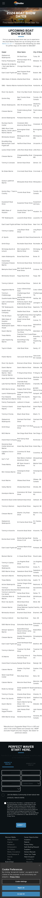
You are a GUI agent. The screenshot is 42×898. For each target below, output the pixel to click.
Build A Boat (9, 862)
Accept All (21, 894)
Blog (8, 859)
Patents (26, 842)
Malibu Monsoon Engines (12, 841)
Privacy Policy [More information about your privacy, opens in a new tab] (15, 877)
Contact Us (30, 859)
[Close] (39, 865)
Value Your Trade (30, 854)
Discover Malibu (10, 837)
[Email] (31, 778)
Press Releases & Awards (13, 856)
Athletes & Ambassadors (12, 846)
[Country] (31, 783)
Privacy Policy (28, 844)
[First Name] (11, 772)
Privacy (9, 816)
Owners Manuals (29, 852)
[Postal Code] (11, 783)
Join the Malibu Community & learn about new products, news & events (23, 796)
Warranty (29, 862)
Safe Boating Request (31, 847)
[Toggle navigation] (3, 3)
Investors (27, 839)
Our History (11, 849)
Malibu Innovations (13, 852)
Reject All (21, 888)
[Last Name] (31, 772)
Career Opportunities (31, 837)
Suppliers (27, 849)
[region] (21, 880)
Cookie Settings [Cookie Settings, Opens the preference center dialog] (21, 881)
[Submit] (21, 825)
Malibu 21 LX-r (7, 43)
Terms (13, 816)
